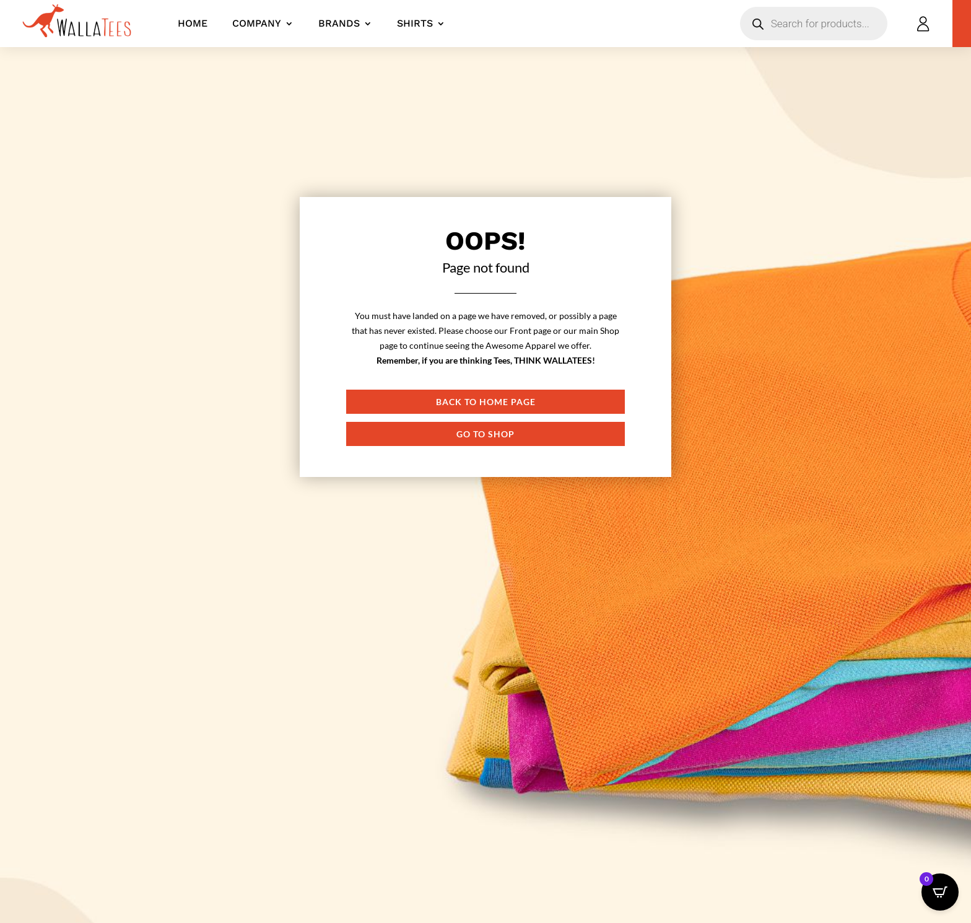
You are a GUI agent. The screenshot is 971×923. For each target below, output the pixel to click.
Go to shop (485, 434)
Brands (339, 23)
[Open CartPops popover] (940, 892)
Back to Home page (486, 401)
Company (256, 23)
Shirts (415, 23)
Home (192, 23)
